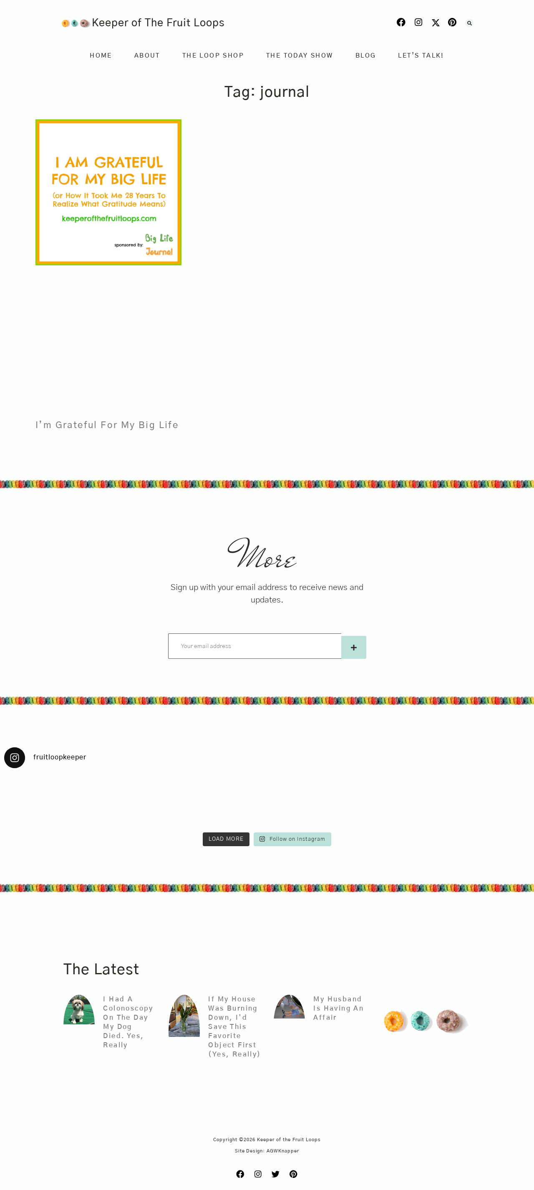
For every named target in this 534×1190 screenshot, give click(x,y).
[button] (469, 23)
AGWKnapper (283, 1151)
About (147, 56)
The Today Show (299, 56)
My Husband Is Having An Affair (338, 1008)
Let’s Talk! (421, 56)
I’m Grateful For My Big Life (107, 425)
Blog (365, 56)
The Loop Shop (213, 56)
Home (101, 56)
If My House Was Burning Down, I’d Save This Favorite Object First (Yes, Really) (234, 1027)
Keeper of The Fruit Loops (158, 23)
